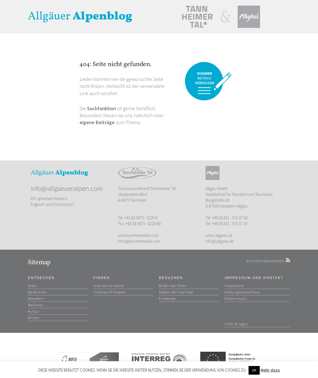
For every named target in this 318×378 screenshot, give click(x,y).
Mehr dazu (270, 370)
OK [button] (254, 370)
